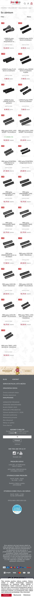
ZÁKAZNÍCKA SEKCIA (10, 388)
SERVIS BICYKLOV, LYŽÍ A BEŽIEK (14, 384)
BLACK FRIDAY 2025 (10, 407)
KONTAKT (15, 379)
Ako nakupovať (8, 420)
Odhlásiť (17, 444)
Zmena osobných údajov (11, 392)
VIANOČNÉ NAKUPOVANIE (12, 404)
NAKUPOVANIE (8, 397)
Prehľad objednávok (9, 395)
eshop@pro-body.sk (17, 471)
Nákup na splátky (8, 422)
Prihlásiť (17, 440)
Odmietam (26, 595)
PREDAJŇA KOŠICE (17, 461)
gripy (30, 8)
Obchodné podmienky (10, 415)
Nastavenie (17, 595)
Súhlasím (6, 595)
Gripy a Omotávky (22, 8)
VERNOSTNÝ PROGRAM (11, 402)
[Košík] (31, 3)
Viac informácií (25, 592)
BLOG (5, 379)
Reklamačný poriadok (10, 417)
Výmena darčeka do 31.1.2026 (13, 412)
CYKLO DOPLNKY (12, 8)
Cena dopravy (7, 425)
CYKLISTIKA (4, 8)
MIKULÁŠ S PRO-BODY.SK (11, 410)
